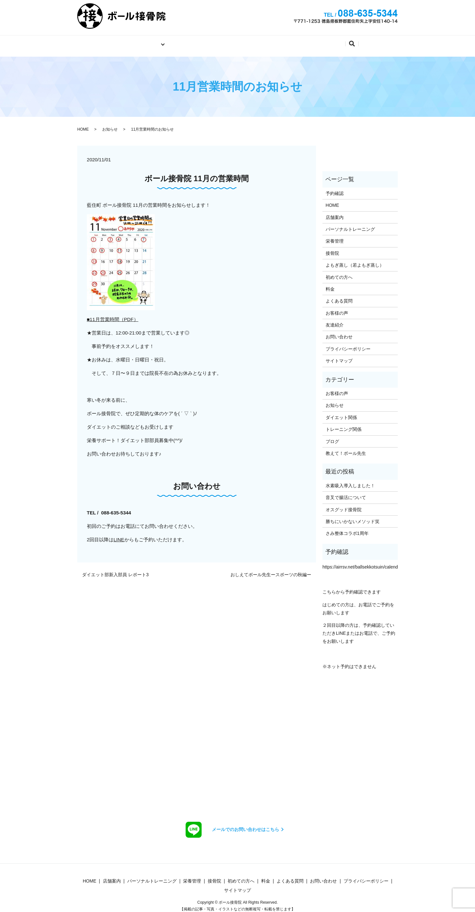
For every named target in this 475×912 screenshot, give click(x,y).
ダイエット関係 (341, 412)
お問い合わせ (309, 41)
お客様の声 (337, 308)
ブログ (332, 436)
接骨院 (332, 248)
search (385, 42)
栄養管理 (335, 236)
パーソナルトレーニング (350, 224)
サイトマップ (339, 356)
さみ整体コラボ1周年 (347, 528)
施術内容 (131, 41)
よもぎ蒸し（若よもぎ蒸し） (355, 260)
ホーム (100, 41)
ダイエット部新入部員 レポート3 (115, 570)
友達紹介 (335, 320)
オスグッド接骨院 (344, 504)
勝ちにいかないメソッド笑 (352, 516)
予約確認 (270, 41)
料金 (242, 41)
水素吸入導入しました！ (350, 480)
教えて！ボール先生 (346, 448)
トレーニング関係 (344, 424)
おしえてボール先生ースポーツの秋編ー (270, 570)
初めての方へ (207, 41)
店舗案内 (169, 41)
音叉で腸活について (346, 492)
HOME (83, 124)
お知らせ (110, 124)
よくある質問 (353, 41)
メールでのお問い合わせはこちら (245, 824)
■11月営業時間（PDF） (112, 314)
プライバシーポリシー (348, 344)
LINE (118, 535)
